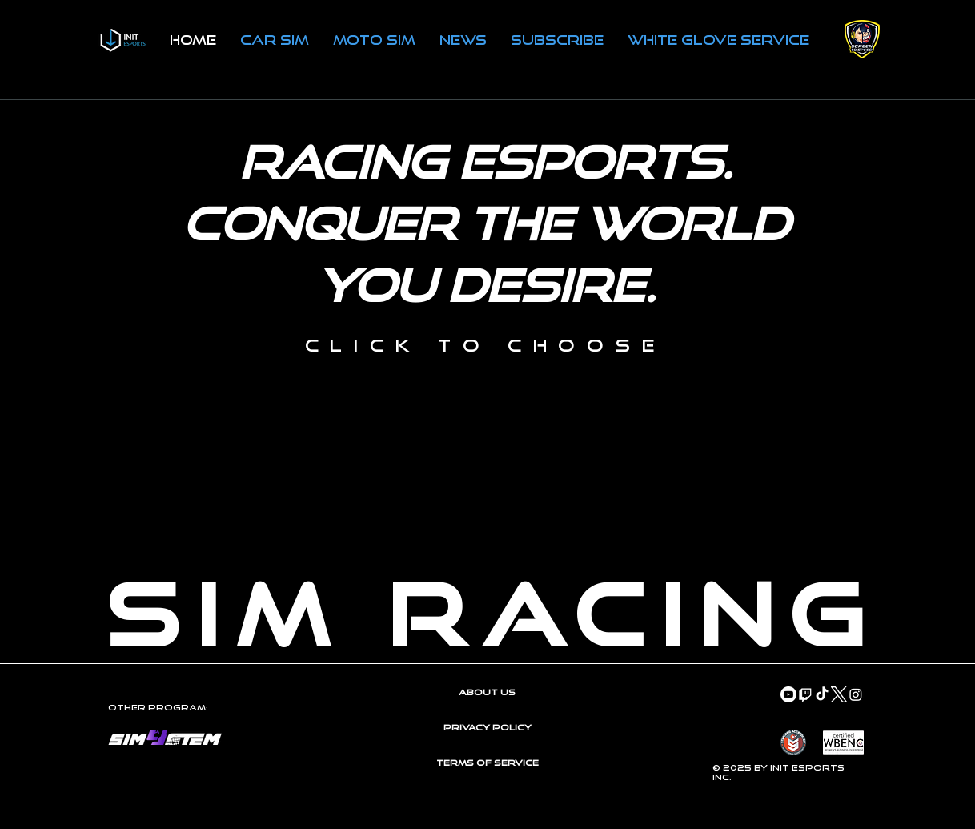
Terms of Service (487, 762)
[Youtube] (788, 694)
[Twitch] (805, 694)
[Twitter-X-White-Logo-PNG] (839, 694)
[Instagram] (856, 694)
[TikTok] (822, 694)
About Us (487, 692)
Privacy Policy (487, 727)
